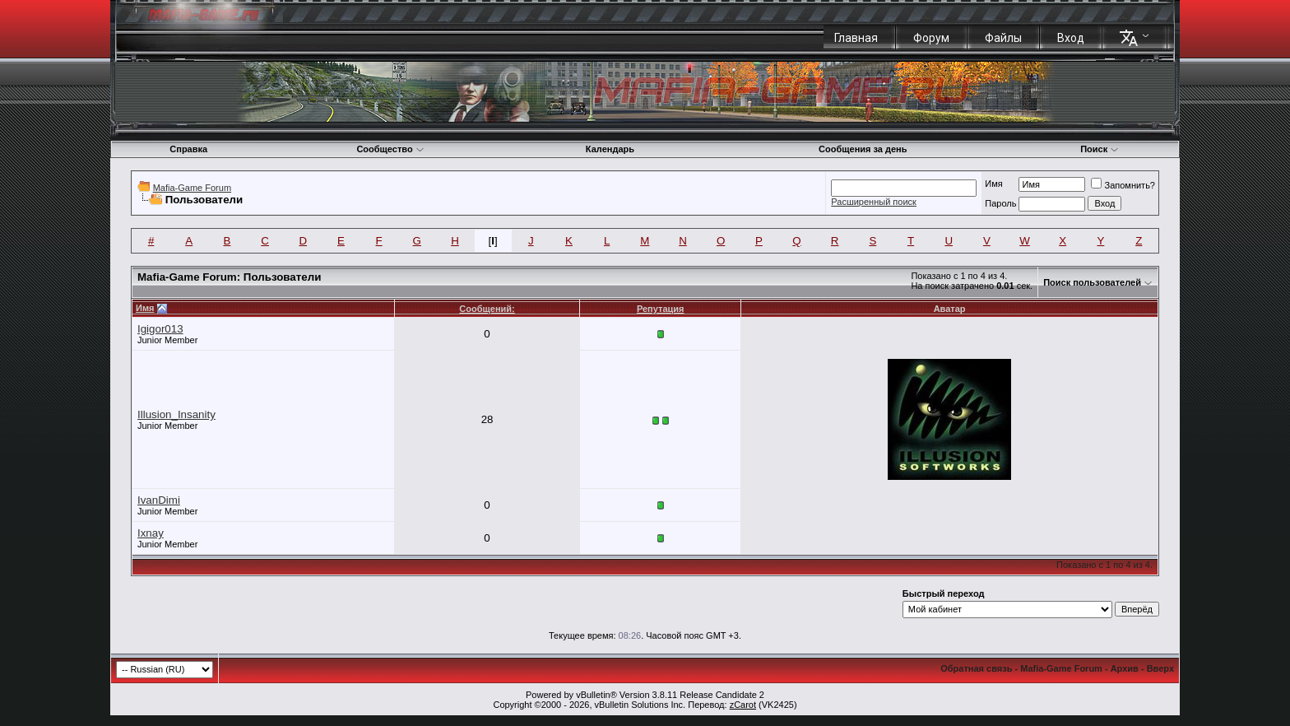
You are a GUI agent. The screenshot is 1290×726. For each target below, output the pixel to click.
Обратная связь (976, 668)
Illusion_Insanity (176, 414)
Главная (856, 37)
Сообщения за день (863, 149)
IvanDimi (158, 500)
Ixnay (150, 533)
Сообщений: (486, 309)
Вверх (1160, 668)
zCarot (743, 705)
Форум (931, 37)
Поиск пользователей (1092, 282)
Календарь (610, 149)
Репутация (660, 309)
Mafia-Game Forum (192, 188)
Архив (1125, 668)
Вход (1070, 37)
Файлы (1003, 37)
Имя (993, 183)
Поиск (1099, 149)
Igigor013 (160, 329)
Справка (188, 149)
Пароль (1000, 203)
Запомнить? (1123, 185)
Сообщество (390, 149)
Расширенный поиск (873, 202)
